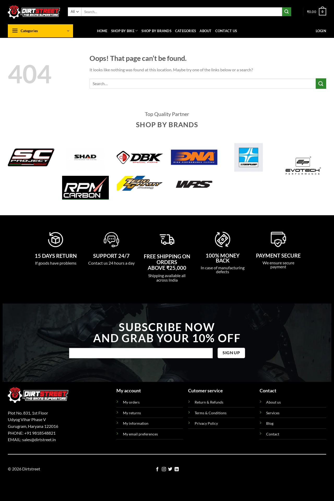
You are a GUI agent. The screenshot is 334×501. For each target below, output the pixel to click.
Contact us (226, 31)
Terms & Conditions (210, 413)
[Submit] (286, 11)
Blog (269, 423)
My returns (132, 413)
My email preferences (140, 434)
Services (272, 413)
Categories (185, 31)
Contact (272, 434)
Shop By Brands (156, 31)
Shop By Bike (124, 30)
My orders (131, 402)
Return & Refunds (209, 402)
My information (135, 423)
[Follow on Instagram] (164, 469)
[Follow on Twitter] (170, 469)
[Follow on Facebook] (157, 469)
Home (102, 31)
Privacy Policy (206, 423)
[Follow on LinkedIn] (177, 469)
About (205, 31)
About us (273, 402)
